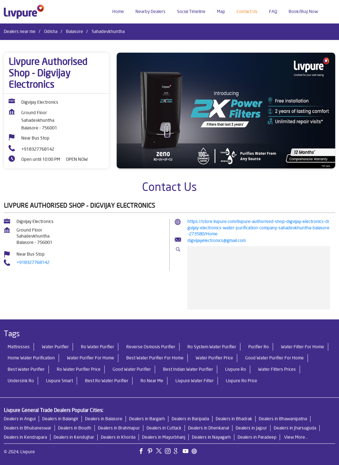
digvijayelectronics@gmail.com (216, 240)
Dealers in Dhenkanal (208, 428)
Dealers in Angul (20, 419)
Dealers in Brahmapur (119, 428)
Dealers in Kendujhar (74, 437)
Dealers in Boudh (74, 428)
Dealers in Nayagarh (211, 437)
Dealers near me (20, 31)
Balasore (74, 31)
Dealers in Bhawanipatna (283, 419)
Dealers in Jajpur (251, 428)
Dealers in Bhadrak (234, 419)
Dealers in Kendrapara (25, 437)
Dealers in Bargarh (147, 419)
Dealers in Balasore (103, 419)
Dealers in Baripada (190, 419)
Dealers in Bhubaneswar (27, 428)
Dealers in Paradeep (257, 437)
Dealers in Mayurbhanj (163, 437)
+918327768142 (37, 149)
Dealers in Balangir (60, 419)
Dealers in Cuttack (164, 428)
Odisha (50, 31)
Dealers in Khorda (118, 437)
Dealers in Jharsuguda (295, 428)
